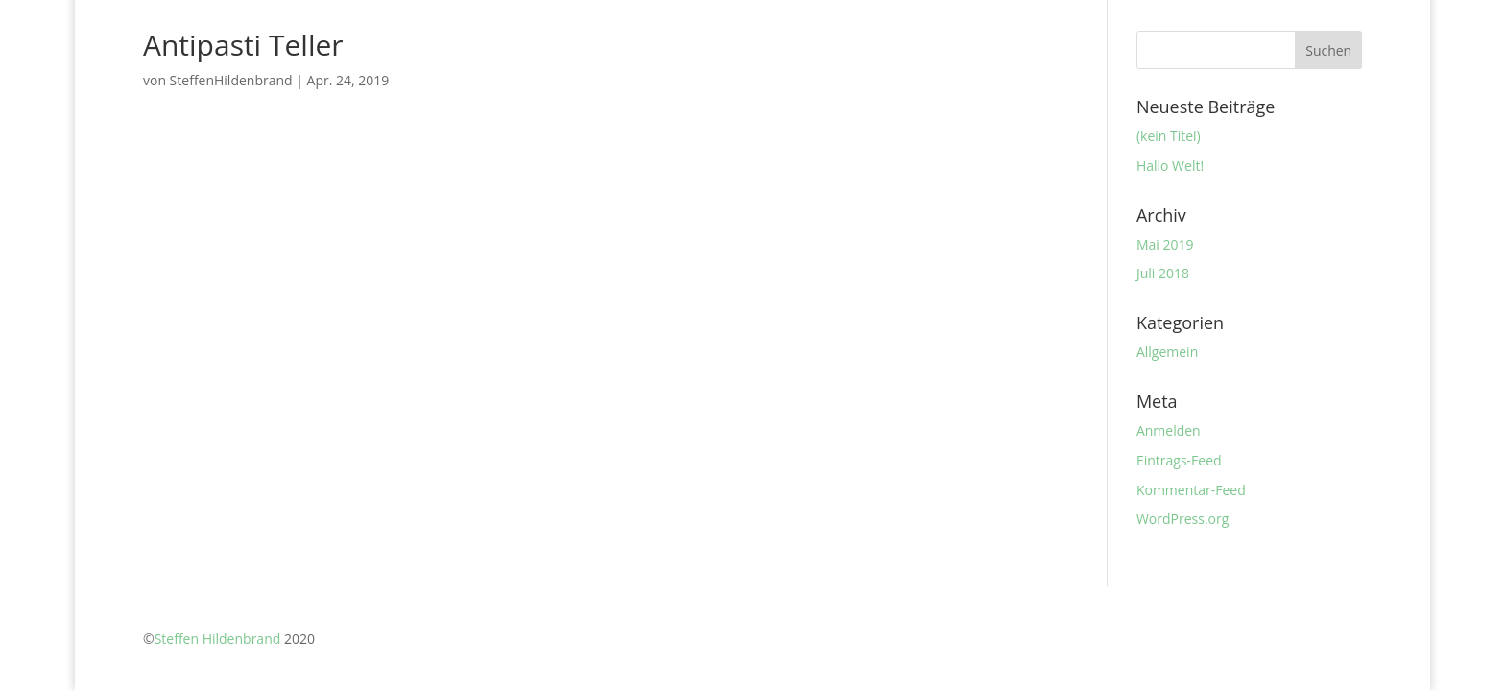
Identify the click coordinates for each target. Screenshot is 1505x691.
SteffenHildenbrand (231, 80)
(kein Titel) (1168, 136)
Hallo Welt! (1170, 165)
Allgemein (1167, 352)
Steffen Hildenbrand (218, 639)
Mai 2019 (1165, 244)
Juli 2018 (1162, 273)
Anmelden (1168, 430)
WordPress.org (1182, 519)
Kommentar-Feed (1191, 490)
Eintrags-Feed (1179, 460)
